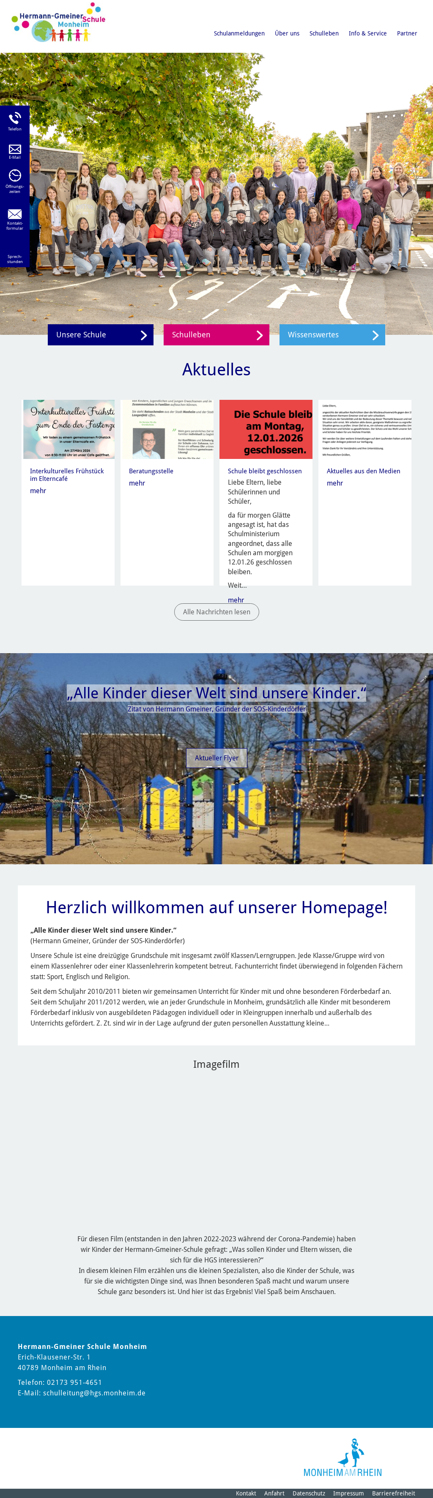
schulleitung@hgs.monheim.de (94, 1393)
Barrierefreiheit (393, 1493)
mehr (38, 491)
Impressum (348, 1493)
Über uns (287, 33)
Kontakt (246, 1493)
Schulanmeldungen (239, 33)
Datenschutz (309, 1493)
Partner (407, 33)
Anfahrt (274, 1493)
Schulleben (324, 33)
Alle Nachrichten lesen (216, 612)
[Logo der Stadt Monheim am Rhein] (342, 1457)
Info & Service (368, 33)
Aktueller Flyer (216, 758)
